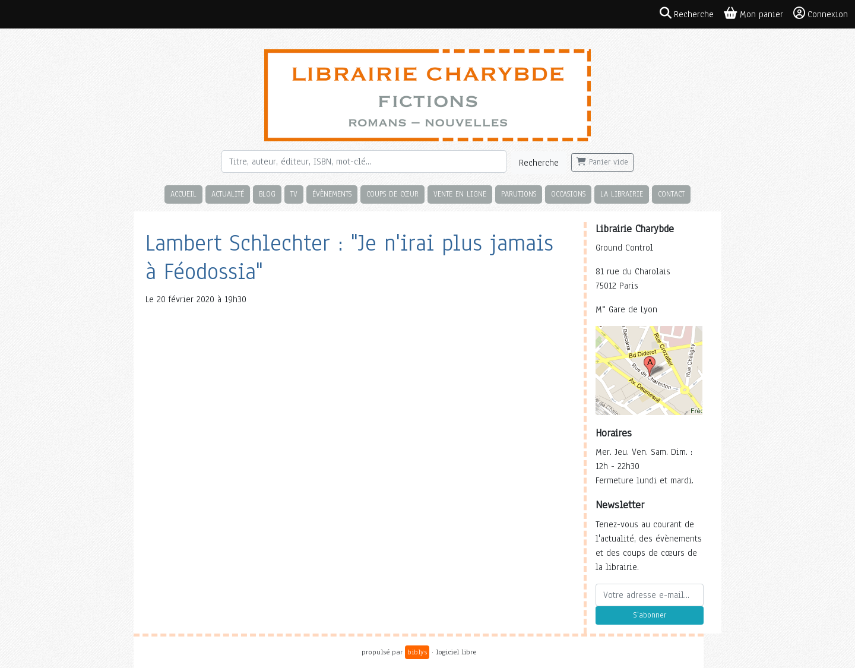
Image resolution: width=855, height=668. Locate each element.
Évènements (332, 194)
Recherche (539, 163)
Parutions (518, 194)
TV (293, 194)
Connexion (820, 13)
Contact (671, 194)
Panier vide (602, 162)
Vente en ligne (459, 194)
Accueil (183, 194)
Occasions (568, 194)
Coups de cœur (392, 194)
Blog (267, 194)
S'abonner (649, 615)
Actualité (227, 194)
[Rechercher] (363, 161)
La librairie (621, 194)
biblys (417, 652)
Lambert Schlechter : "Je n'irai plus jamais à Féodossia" (349, 257)
